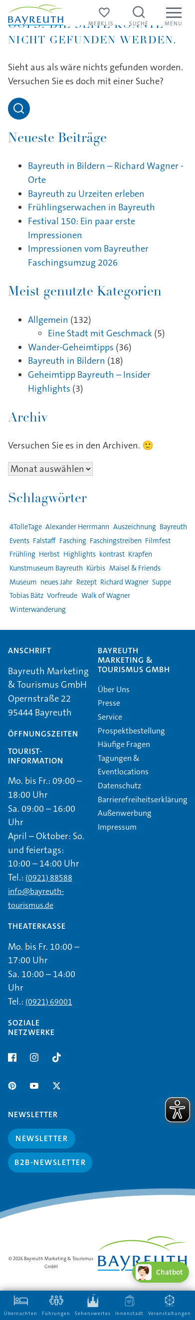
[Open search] (19, 109)
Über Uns (114, 689)
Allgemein (48, 320)
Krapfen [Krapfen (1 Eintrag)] (140, 554)
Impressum (117, 827)
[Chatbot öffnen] (160, 1272)
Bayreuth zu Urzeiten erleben (86, 194)
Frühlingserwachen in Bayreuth (91, 207)
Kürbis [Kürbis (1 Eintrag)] (95, 568)
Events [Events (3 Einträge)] (19, 541)
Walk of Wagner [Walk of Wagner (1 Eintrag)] (105, 595)
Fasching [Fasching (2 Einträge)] (72, 541)
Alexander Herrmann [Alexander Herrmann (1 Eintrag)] (77, 527)
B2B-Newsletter (50, 1162)
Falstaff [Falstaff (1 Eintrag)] (44, 541)
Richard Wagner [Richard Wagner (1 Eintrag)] (124, 582)
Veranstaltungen (169, 1305)
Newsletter (41, 1138)
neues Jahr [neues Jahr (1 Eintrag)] (56, 582)
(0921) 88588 (48, 878)
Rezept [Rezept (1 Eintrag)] (86, 582)
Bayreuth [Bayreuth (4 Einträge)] (173, 527)
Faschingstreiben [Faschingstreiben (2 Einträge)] (116, 541)
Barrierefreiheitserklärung (143, 799)
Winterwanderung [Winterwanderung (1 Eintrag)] (37, 609)
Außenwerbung (125, 813)
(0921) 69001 (48, 1002)
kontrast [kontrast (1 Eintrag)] (112, 554)
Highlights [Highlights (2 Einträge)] (79, 554)
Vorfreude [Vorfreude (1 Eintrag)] (62, 595)
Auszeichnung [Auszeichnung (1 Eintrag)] (134, 527)
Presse (109, 703)
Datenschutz (119, 785)
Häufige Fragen (124, 744)
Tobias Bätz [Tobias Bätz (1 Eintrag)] (26, 595)
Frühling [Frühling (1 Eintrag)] (22, 554)
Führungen (56, 1305)
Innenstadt (129, 1305)
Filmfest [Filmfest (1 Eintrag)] (158, 541)
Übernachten (20, 1305)
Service (110, 717)
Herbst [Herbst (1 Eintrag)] (49, 554)
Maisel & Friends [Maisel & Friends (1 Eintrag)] (135, 568)
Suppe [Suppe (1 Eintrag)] (161, 582)
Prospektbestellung (131, 731)
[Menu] (173, 17)
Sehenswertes (93, 1305)
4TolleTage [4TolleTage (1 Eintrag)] (25, 527)
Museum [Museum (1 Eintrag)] (23, 582)
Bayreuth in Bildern (66, 361)
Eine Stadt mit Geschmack (100, 333)
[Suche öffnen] (139, 17)
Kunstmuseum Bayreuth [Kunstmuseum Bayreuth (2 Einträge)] (46, 568)
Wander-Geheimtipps (71, 347)
